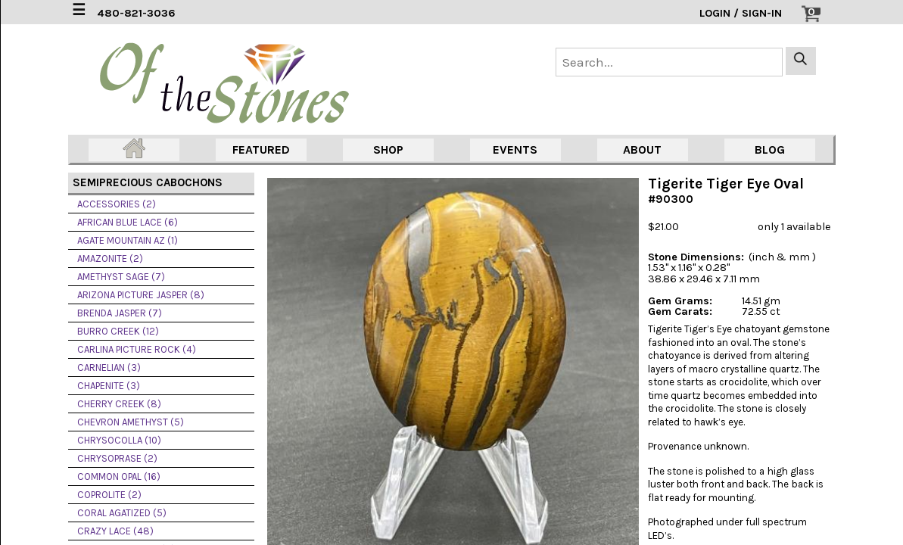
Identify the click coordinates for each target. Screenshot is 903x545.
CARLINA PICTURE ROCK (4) (136, 349)
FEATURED (261, 149)
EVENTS (515, 149)
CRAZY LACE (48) (115, 531)
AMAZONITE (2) (110, 258)
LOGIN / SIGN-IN (740, 13)
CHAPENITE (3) (108, 385)
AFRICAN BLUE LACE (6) (127, 222)
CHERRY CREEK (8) (119, 404)
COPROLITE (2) (109, 494)
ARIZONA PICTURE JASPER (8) (140, 295)
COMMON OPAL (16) (118, 476)
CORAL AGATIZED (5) (122, 513)
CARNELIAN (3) (109, 367)
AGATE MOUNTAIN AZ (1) (127, 240)
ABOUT (642, 149)
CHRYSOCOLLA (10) (119, 440)
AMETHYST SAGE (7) (121, 276)
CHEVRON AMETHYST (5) (130, 422)
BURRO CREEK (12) (118, 331)
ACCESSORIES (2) (116, 204)
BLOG (770, 149)
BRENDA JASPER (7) (119, 313)
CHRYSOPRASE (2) (117, 458)
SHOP (388, 149)
